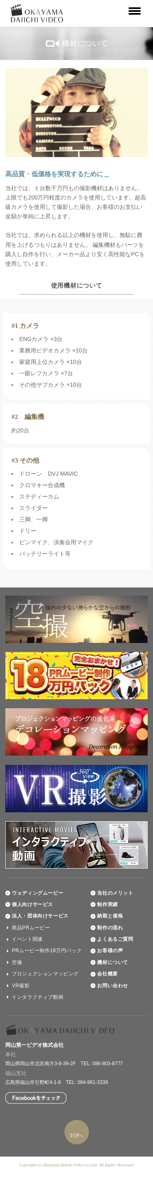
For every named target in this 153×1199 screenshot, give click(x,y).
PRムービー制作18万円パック (47, 950)
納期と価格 (110, 916)
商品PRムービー (31, 928)
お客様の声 (110, 950)
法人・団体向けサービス (40, 916)
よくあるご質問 (115, 939)
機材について (112, 962)
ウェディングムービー (37, 893)
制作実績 (107, 904)
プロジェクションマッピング (45, 974)
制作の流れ (110, 928)
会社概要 (107, 974)
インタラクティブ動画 (37, 997)
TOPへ (76, 1136)
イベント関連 (27, 939)
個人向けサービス (32, 904)
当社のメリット (115, 893)
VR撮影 (20, 985)
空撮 (17, 962)
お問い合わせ (112, 985)
